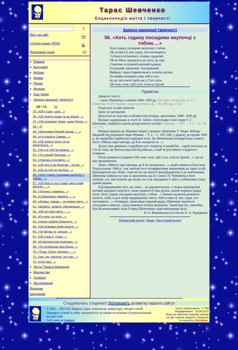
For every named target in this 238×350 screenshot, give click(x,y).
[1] (55, 111)
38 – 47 (38, 133)
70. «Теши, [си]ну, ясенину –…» (54, 272)
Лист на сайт (39, 35)
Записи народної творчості (53, 104)
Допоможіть (119, 329)
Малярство (41, 296)
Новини (39, 62)
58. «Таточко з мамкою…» (50, 205)
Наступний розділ (169, 220)
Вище (150, 220)
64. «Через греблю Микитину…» (55, 239)
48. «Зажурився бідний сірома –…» (57, 139)
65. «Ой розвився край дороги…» (55, 244)
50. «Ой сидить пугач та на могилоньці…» (51, 152)
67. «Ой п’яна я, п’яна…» (50, 256)
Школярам (37, 320)
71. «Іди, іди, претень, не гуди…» (55, 278)
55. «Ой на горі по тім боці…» (53, 182)
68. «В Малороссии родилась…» (55, 261)
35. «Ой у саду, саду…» (49, 117)
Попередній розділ (131, 220)
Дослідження (43, 308)
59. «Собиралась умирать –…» (54, 211)
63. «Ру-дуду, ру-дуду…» (49, 233)
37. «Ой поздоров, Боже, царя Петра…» (60, 128)
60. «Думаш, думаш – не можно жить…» (60, 216)
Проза (37, 86)
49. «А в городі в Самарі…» (51, 145)
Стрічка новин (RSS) (45, 43)
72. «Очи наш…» (44, 284)
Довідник (36, 314)
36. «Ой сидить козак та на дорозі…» (58, 122)
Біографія (40, 68)
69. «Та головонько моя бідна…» (55, 267)
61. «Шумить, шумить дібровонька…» (58, 222)
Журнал (39, 92)
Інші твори (41, 98)
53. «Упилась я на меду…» (51, 170)
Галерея (39, 302)
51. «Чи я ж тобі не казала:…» (53, 159)
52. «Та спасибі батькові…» (51, 165)
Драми (38, 80)
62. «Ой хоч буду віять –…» (51, 227)
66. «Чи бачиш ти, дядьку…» (52, 250)
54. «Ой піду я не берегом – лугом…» (58, 176)
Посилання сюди (42, 52)
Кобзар (38, 74)
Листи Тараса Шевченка (51, 290)
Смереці (69, 346)
